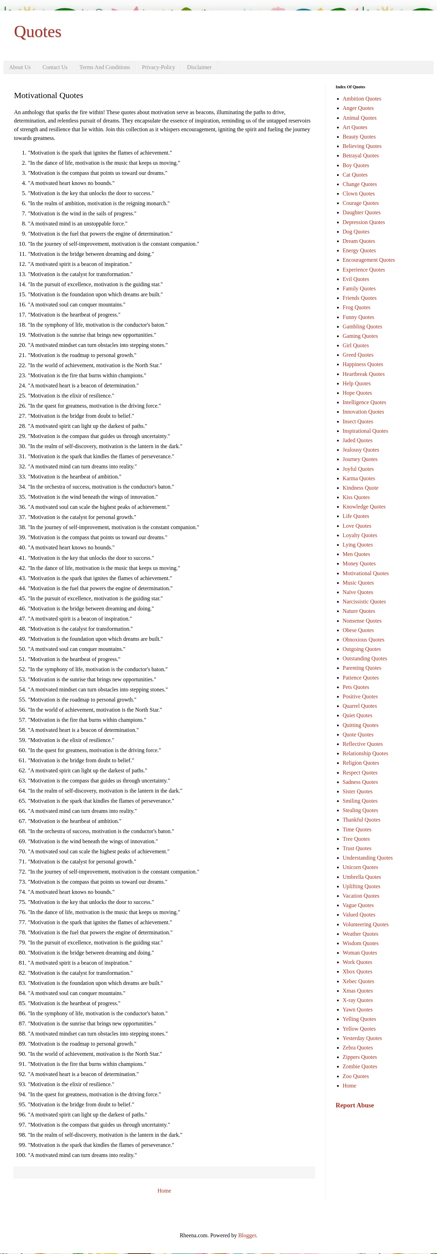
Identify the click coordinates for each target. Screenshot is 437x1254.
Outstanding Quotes (365, 658)
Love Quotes (357, 526)
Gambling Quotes (362, 326)
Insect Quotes (358, 421)
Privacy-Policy (158, 67)
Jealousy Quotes (361, 450)
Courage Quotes (361, 203)
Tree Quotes (356, 839)
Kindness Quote (361, 488)
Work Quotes (357, 962)
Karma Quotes (359, 478)
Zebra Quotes (358, 1048)
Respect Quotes (360, 773)
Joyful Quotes (358, 469)
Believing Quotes (362, 146)
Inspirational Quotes (365, 431)
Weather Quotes (360, 934)
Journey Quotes (360, 459)
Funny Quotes (358, 317)
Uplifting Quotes (361, 886)
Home (164, 1191)
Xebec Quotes (358, 981)
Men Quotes (356, 554)
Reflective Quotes (363, 744)
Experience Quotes (364, 270)
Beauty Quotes (359, 137)
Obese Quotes (358, 630)
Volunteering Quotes (366, 924)
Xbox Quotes (357, 971)
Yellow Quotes (359, 1029)
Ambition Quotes (362, 99)
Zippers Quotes (360, 1057)
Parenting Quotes (362, 668)
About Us (20, 67)
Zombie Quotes (360, 1066)
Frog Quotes (357, 307)
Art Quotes (355, 127)
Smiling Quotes (360, 801)
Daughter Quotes (362, 212)
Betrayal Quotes (361, 155)
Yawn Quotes (358, 1009)
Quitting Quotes (361, 725)
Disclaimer (199, 67)
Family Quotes (359, 288)
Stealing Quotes (360, 810)
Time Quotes (357, 829)
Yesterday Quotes (362, 1038)
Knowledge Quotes (364, 507)
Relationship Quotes (365, 753)
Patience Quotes (361, 678)
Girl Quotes (356, 345)
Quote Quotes (358, 734)
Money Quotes (359, 563)
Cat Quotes (355, 175)
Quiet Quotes (357, 715)
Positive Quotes (360, 696)
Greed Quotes (358, 355)
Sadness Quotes (360, 782)
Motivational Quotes (366, 573)
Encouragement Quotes (369, 260)
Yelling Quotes (359, 1019)
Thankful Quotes (361, 820)
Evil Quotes (356, 279)
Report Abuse (355, 1105)
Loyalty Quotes (360, 535)
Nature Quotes (359, 611)
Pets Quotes (356, 687)
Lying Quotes (358, 545)
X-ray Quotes (358, 1000)
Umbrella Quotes (362, 877)
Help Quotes (357, 383)
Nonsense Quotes (362, 621)
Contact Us (55, 67)
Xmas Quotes (358, 991)
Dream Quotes (359, 241)
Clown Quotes (359, 193)
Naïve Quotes (358, 592)
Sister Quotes (358, 791)
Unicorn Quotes (360, 867)
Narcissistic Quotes (364, 601)
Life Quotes (356, 516)
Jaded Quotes (358, 440)
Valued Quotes (359, 915)
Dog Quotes (356, 232)
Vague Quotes (358, 905)
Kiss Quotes (356, 497)
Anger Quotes (358, 108)
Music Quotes (358, 583)
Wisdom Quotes (361, 943)
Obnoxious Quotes (364, 640)
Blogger (247, 1235)
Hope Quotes (357, 393)
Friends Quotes (360, 298)
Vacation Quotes (361, 896)
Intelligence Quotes (364, 402)
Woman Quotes (360, 953)
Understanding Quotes (368, 858)
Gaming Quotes (360, 336)
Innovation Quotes (363, 412)
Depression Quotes (364, 222)
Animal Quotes (360, 118)
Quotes (38, 31)
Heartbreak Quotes (364, 374)
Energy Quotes (359, 250)
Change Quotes (360, 184)
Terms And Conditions (104, 67)
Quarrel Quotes (360, 706)
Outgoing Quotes (362, 649)
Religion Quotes (361, 763)
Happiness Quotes (363, 364)
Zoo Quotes (356, 1076)
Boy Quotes (356, 165)
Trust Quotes (357, 848)
